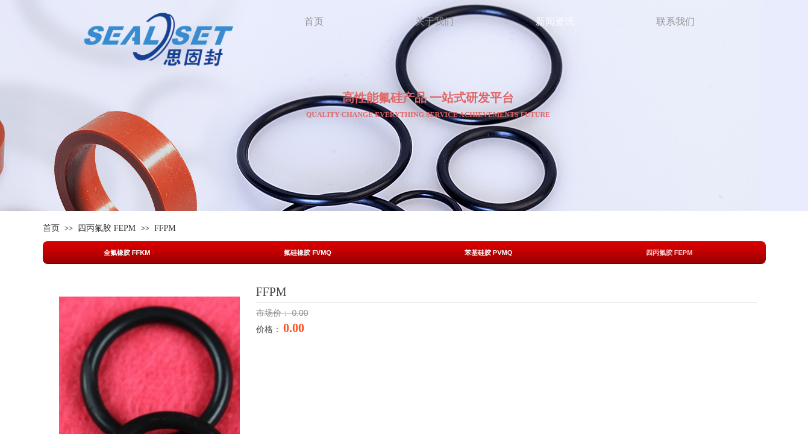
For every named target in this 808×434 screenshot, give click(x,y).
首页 (51, 228)
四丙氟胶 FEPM (107, 228)
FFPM (165, 228)
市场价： (274, 313)
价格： (270, 329)
